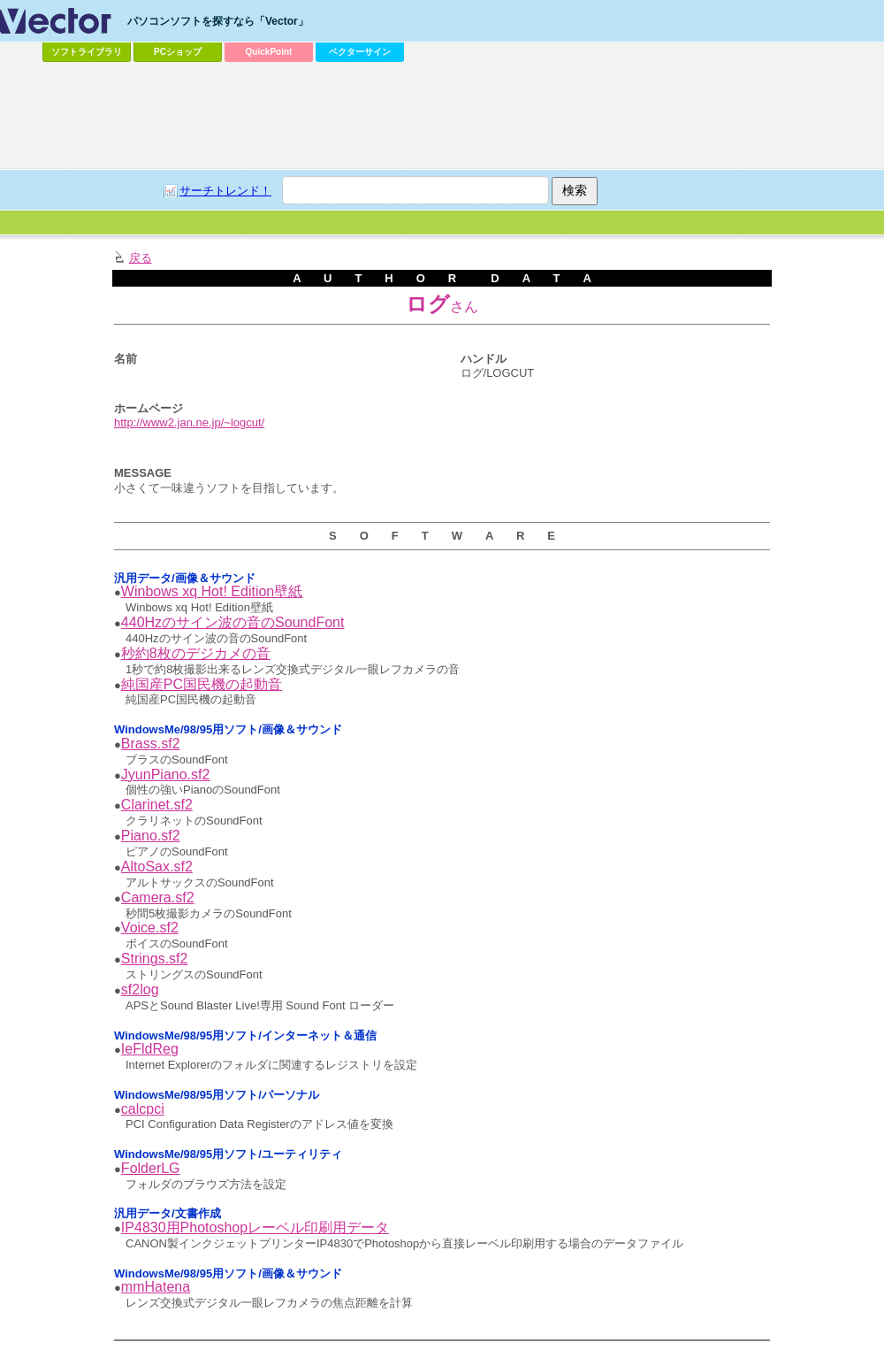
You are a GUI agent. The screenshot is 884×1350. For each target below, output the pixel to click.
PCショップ (178, 52)
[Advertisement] (244, 102)
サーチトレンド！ (225, 190)
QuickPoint (269, 52)
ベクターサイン (360, 52)
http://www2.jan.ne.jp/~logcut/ (189, 422)
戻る (140, 258)
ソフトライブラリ (86, 52)
